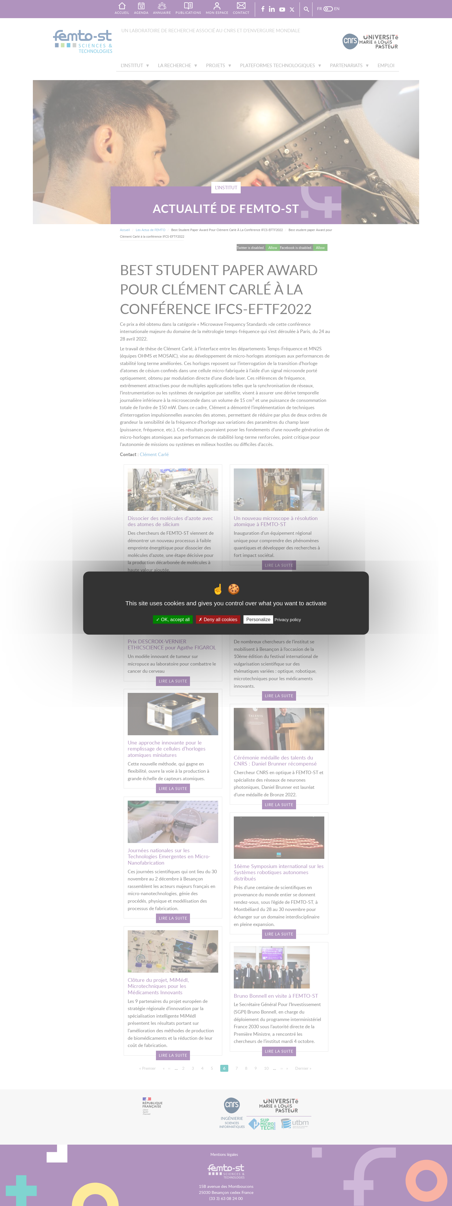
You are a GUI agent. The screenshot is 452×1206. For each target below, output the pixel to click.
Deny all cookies (218, 619)
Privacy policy (287, 619)
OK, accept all (173, 619)
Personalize (258, 619)
